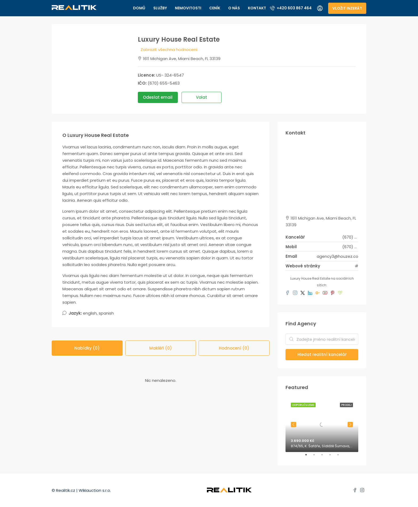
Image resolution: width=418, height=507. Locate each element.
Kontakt (257, 8)
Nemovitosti (188, 8)
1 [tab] (308, 457)
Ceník (214, 8)
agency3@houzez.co (337, 256)
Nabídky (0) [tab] (87, 348)
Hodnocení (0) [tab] (234, 348)
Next (350, 424)
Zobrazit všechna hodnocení (168, 49)
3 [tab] (324, 457)
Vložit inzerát (347, 8)
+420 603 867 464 (291, 8)
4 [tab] (332, 457)
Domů (139, 8)
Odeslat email (157, 97)
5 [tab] (340, 457)
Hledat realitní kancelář (322, 354)
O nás (234, 8)
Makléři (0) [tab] (160, 348)
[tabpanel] (322, 424)
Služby (160, 8)
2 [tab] (316, 457)
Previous (293, 424)
